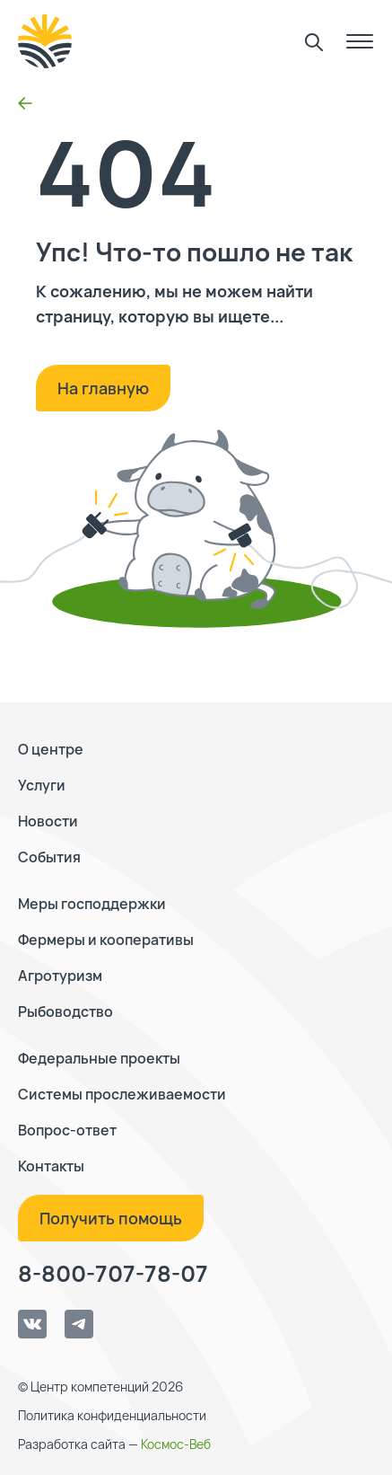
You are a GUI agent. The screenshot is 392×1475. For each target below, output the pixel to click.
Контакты (51, 1166)
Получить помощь (110, 1218)
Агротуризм (60, 975)
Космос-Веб (176, 1444)
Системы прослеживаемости (122, 1094)
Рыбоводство (65, 1011)
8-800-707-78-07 (113, 1273)
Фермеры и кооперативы (106, 939)
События (49, 857)
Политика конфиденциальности (112, 1415)
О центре (50, 749)
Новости (48, 821)
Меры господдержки (92, 904)
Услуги (41, 785)
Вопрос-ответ (67, 1130)
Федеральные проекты (99, 1058)
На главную (103, 388)
